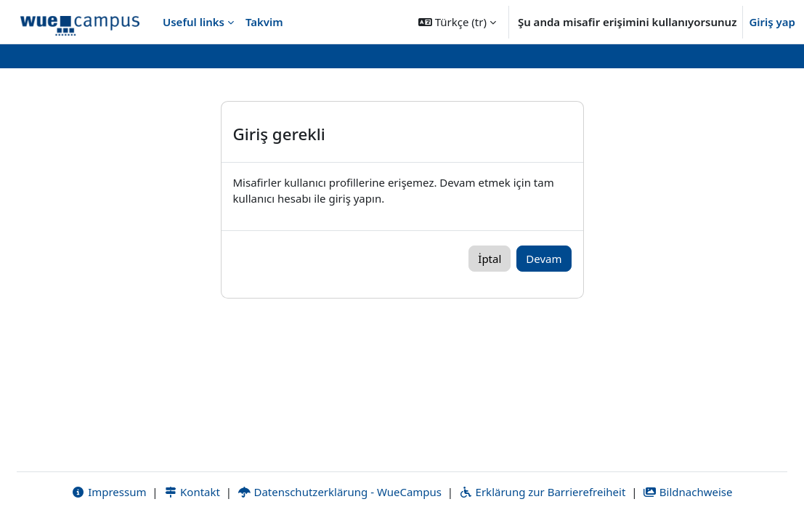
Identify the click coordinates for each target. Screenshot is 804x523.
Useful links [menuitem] (193, 22)
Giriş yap (772, 22)
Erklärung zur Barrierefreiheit (542, 492)
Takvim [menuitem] (264, 22)
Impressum (108, 492)
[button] (457, 22)
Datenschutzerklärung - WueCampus (339, 492)
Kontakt (191, 492)
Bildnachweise (687, 492)
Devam (543, 258)
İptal (489, 258)
